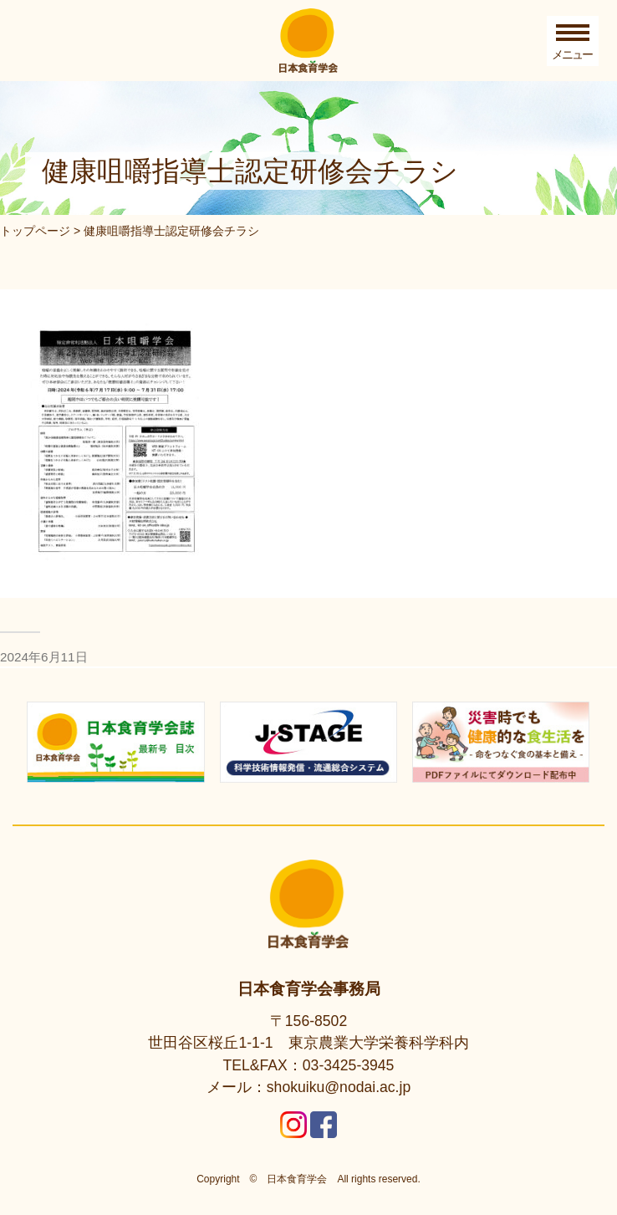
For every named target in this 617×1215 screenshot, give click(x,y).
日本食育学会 (297, 1179)
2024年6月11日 (44, 657)
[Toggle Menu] (572, 41)
